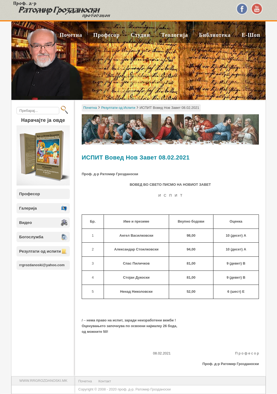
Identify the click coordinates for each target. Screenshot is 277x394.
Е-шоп (251, 35)
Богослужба (31, 237)
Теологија (174, 35)
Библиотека (215, 35)
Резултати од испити (40, 251)
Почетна (71, 35)
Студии (140, 35)
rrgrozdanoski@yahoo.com (42, 265)
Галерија (28, 208)
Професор (106, 35)
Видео (25, 222)
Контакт (104, 381)
